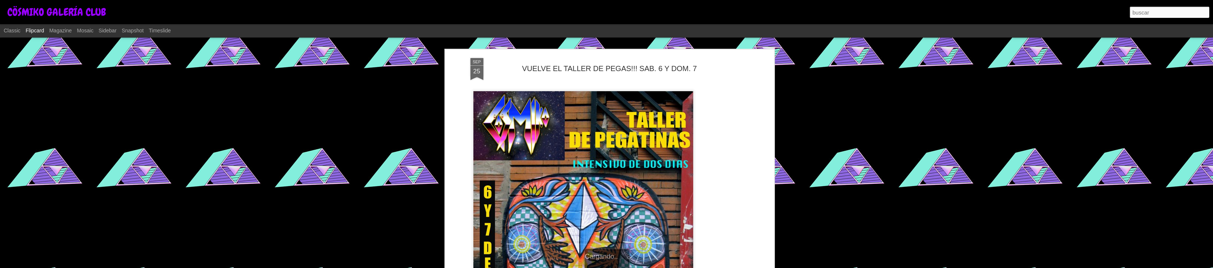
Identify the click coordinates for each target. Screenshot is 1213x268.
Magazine (60, 31)
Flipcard (35, 31)
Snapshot (133, 31)
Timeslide (160, 31)
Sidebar (108, 31)
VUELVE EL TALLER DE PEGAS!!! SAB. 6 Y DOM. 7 (609, 68)
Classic (12, 31)
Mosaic (85, 31)
